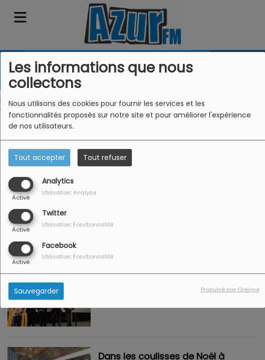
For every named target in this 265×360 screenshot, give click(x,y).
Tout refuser (105, 157)
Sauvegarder (36, 291)
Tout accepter (39, 157)
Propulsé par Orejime (230, 289)
